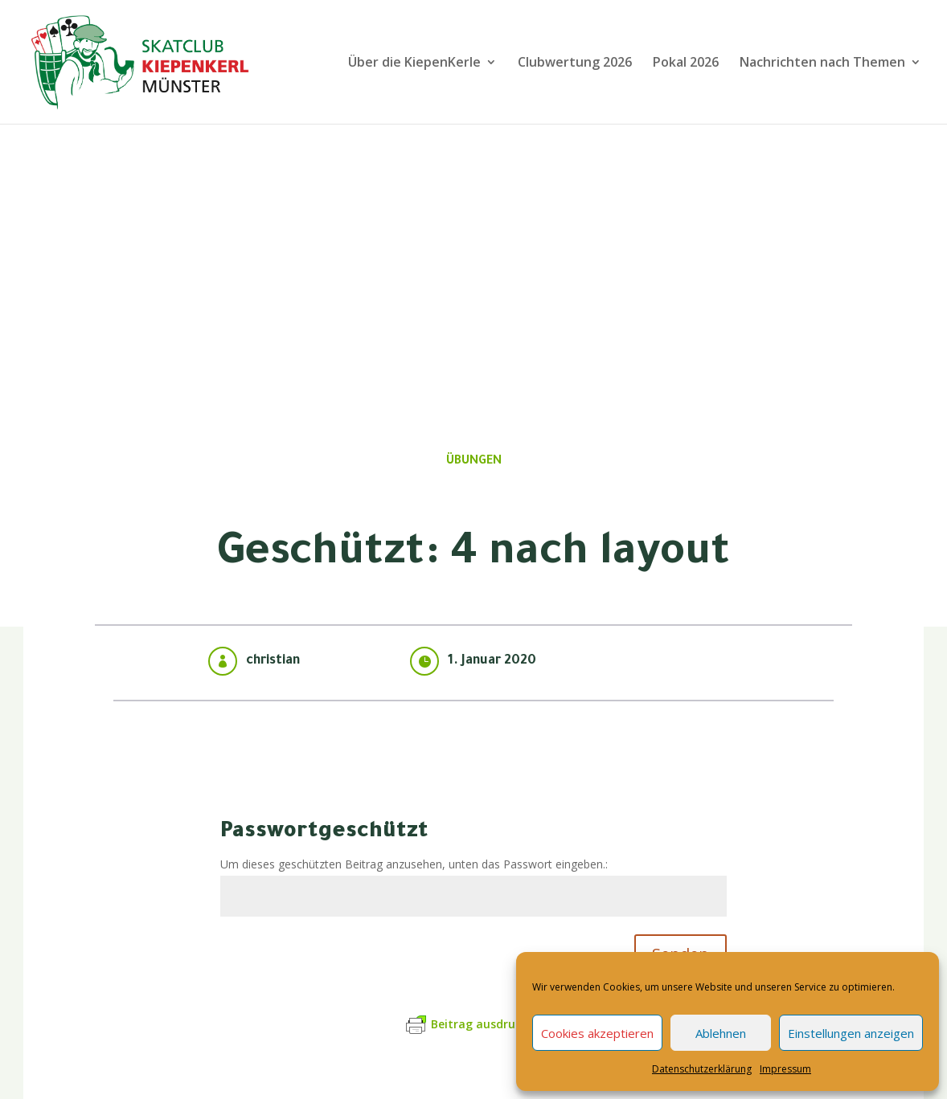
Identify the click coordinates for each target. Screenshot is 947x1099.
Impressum (785, 1069)
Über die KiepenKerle (414, 63)
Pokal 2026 (686, 63)
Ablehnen (720, 1033)
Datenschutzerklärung (702, 1069)
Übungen (474, 462)
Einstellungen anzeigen (851, 1033)
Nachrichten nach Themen (822, 63)
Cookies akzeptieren (597, 1033)
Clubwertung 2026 (575, 63)
